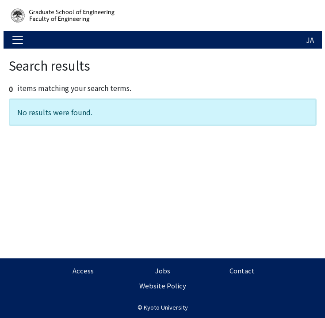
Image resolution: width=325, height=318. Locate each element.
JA (310, 39)
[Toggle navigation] (18, 40)
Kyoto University (166, 307)
